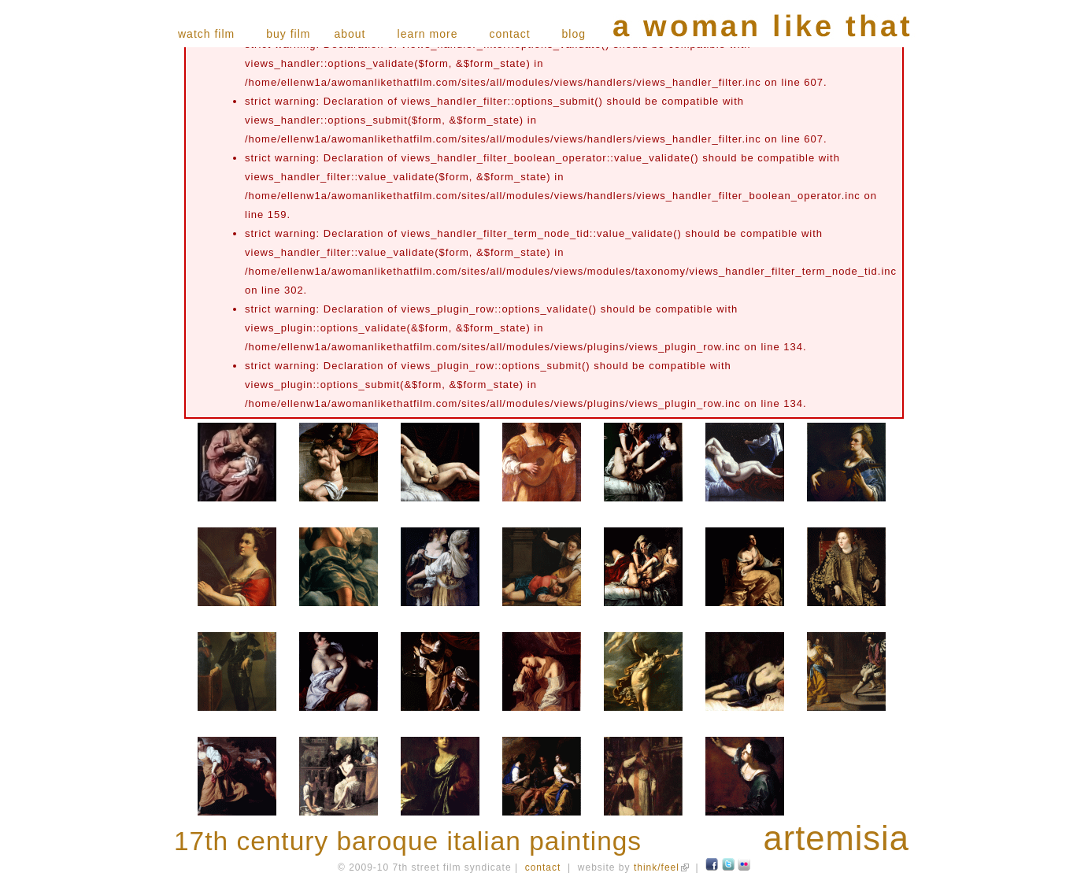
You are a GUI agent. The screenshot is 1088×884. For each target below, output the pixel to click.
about (349, 34)
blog (574, 34)
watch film (206, 34)
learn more (428, 34)
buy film (288, 34)
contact (509, 34)
